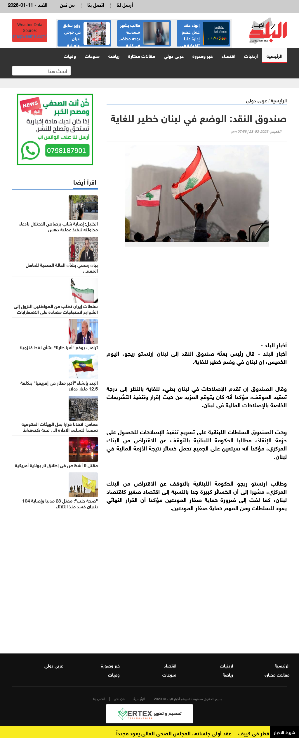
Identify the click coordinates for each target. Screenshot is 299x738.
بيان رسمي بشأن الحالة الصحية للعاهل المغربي (62, 267)
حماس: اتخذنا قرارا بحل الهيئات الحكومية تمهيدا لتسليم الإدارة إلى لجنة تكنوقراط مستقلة (60, 429)
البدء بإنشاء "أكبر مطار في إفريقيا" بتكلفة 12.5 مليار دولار (59, 385)
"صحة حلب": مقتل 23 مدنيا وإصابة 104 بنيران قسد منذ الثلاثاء (60, 503)
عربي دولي (174, 55)
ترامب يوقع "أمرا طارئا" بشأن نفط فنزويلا (59, 347)
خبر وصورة (202, 55)
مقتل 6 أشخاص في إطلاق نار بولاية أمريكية (56, 465)
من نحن (67, 4)
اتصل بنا (95, 4)
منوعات (92, 55)
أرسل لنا (125, 4)
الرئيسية (274, 55)
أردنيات (251, 55)
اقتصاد (228, 55)
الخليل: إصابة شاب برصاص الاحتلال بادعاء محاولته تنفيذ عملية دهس (58, 226)
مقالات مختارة (141, 55)
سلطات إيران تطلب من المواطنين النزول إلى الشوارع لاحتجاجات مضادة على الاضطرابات (56, 308)
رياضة (113, 55)
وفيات (70, 55)
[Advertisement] (196, 296)
